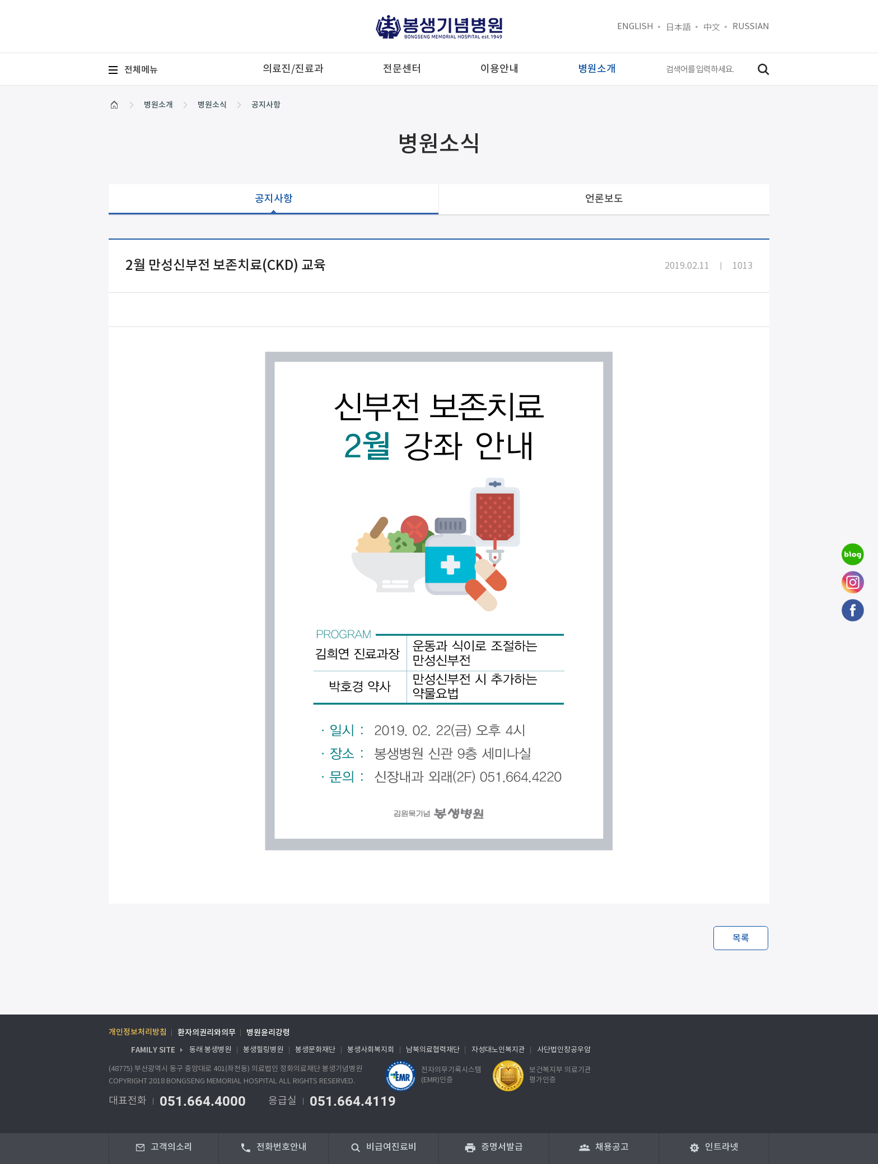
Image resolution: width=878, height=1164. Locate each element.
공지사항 (266, 105)
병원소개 (158, 105)
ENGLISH (635, 26)
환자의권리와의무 (207, 1033)
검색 (763, 69)
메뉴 (141, 70)
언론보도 (604, 199)
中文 (711, 26)
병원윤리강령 (268, 1033)
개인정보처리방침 (138, 1033)
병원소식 (212, 105)
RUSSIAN (750, 26)
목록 (740, 938)
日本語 (678, 26)
